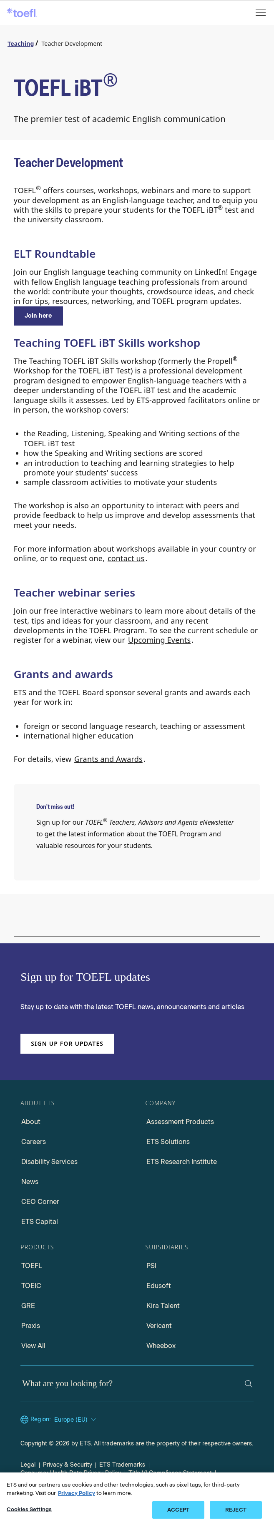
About (30, 1122)
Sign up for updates (67, 1043)
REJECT (235, 1510)
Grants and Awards (108, 759)
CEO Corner (40, 1202)
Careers (33, 1142)
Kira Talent (163, 1306)
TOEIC (31, 1286)
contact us (126, 558)
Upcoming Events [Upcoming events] (159, 640)
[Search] (248, 1383)
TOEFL (31, 1266)
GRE (28, 1306)
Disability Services (49, 1162)
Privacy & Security (67, 1464)
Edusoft (158, 1286)
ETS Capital (39, 1222)
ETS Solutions (168, 1142)
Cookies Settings (29, 1509)
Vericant (159, 1326)
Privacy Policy (76, 1493)
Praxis (30, 1326)
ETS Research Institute (181, 1162)
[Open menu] (261, 12)
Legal (27, 1464)
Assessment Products (180, 1122)
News (29, 1182)
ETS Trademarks (122, 1464)
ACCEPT (178, 1510)
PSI (151, 1266)
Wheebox (161, 1346)
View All (33, 1346)
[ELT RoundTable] (38, 316)
